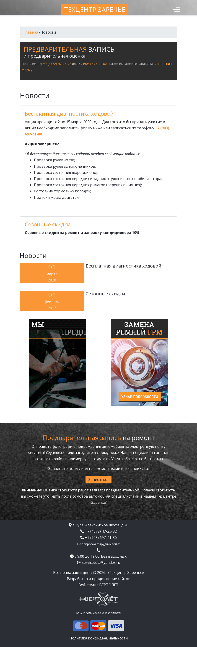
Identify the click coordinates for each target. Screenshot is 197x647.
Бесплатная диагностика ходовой (69, 113)
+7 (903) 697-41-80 (92, 63)
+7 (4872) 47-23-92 (57, 63)
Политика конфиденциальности (98, 638)
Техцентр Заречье (94, 9)
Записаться (98, 479)
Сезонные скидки (47, 224)
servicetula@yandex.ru (47, 452)
